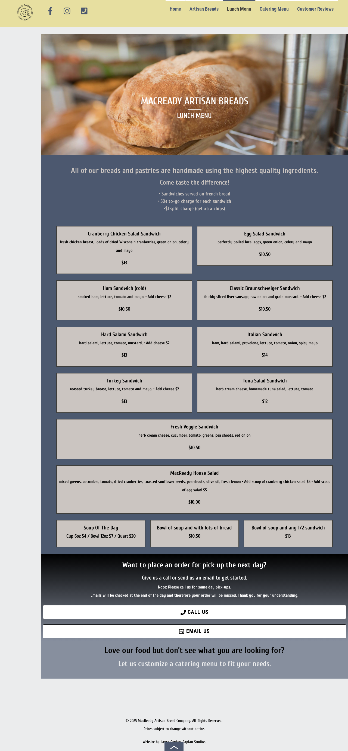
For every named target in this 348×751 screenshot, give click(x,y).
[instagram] (67, 11)
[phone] (84, 11)
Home (175, 9)
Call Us (195, 612)
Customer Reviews (315, 9)
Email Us (194, 631)
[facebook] (50, 11)
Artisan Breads (204, 9)
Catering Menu (274, 9)
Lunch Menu (239, 9)
